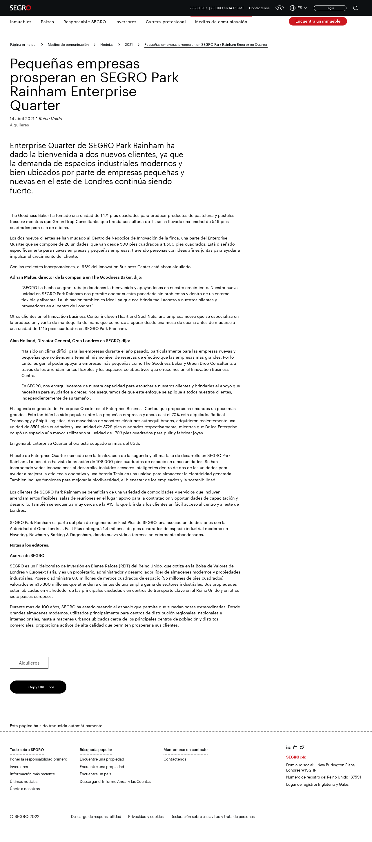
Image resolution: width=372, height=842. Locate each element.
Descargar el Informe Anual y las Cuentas (115, 781)
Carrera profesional (166, 21)
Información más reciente (32, 774)
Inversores (126, 21)
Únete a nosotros (25, 788)
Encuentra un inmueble (317, 21)
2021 (129, 44)
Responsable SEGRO (84, 21)
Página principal (23, 44)
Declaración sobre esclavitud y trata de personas (212, 816)
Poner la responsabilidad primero (38, 759)
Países (47, 21)
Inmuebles (21, 21)
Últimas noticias (23, 781)
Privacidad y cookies (146, 816)
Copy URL (36, 687)
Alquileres (29, 662)
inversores (19, 766)
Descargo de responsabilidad (96, 816)
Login (330, 8)
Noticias (106, 44)
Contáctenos (259, 8)
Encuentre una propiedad (102, 759)
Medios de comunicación (221, 21)
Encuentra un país (95, 774)
